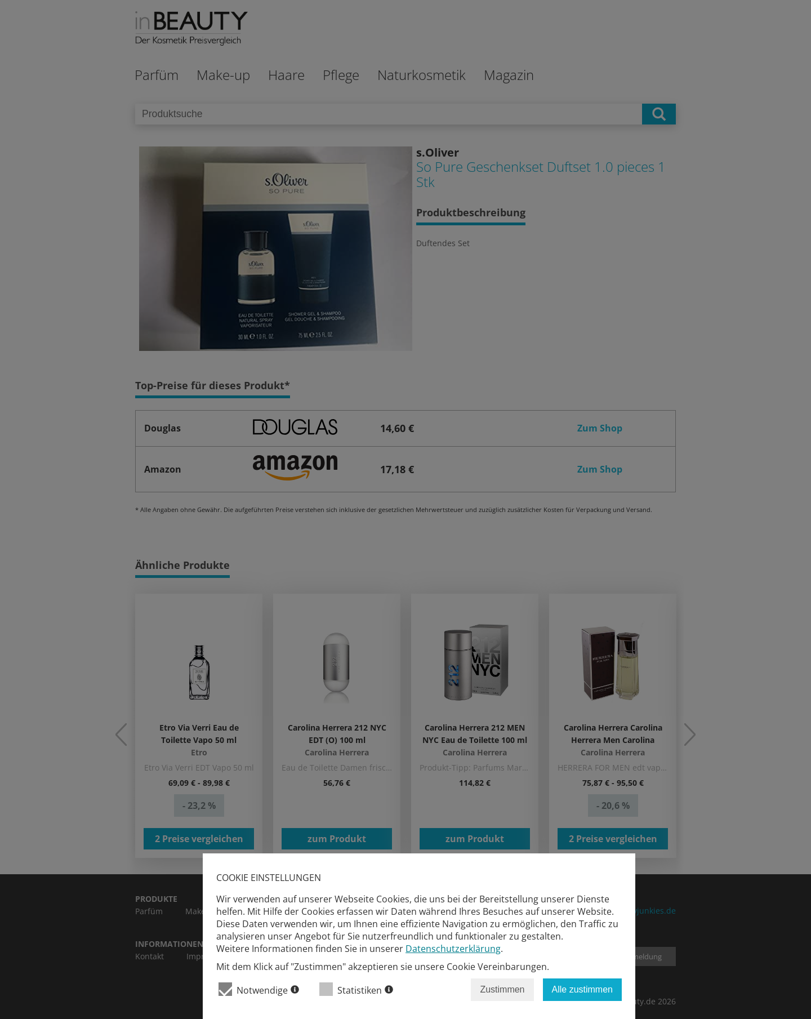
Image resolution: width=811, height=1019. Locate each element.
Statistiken (356, 989)
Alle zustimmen (582, 989)
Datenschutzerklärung (453, 948)
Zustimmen (502, 989)
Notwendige (259, 989)
